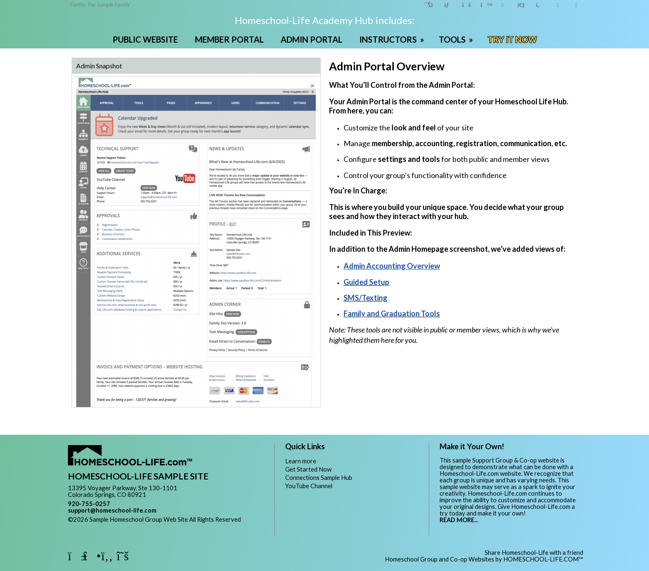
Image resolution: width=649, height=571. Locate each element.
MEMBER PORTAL (229, 39)
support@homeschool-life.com (112, 510)
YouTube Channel (308, 485)
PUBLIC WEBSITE (145, 39)
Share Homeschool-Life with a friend (534, 552)
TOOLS (457, 39)
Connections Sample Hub (318, 477)
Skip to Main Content (102, 526)
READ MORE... (459, 519)
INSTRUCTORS (392, 39)
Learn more (300, 461)
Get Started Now (308, 469)
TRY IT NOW (512, 39)
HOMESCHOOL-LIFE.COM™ (543, 559)
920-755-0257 (89, 503)
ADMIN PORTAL (311, 39)
